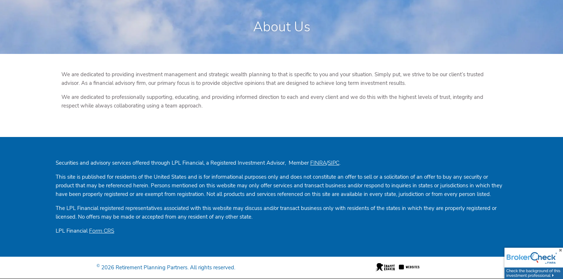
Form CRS (101, 231)
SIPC (333, 163)
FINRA (318, 163)
